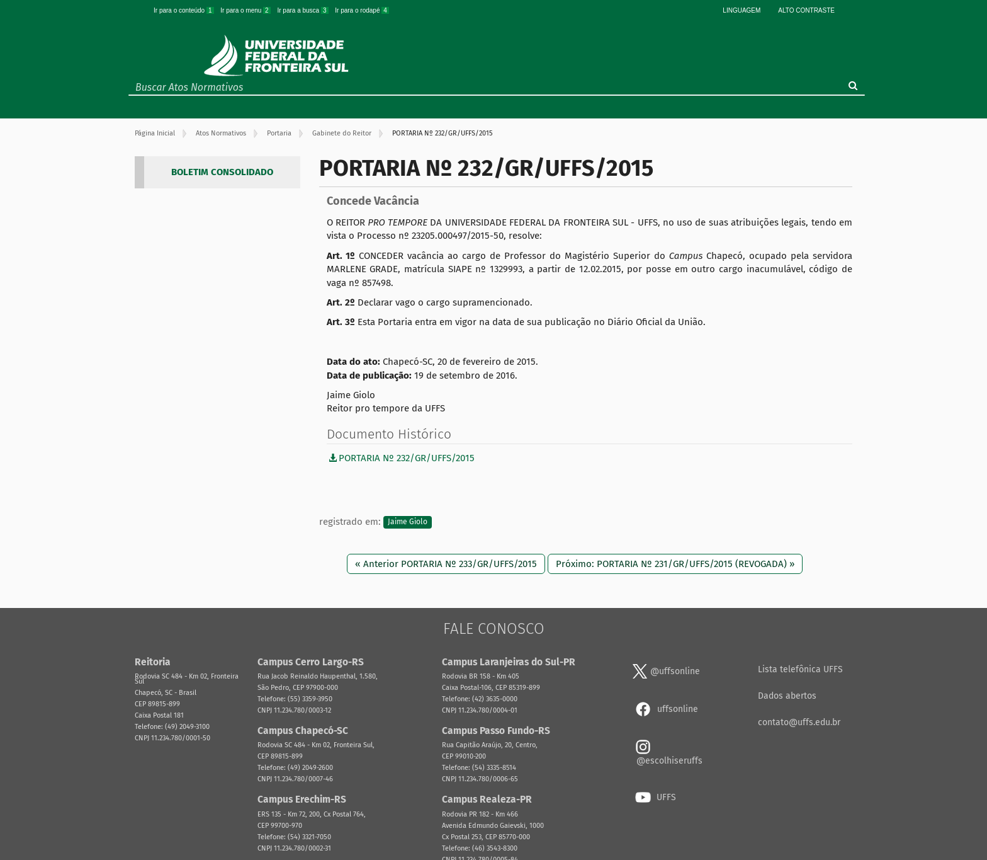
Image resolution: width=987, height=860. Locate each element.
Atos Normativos (221, 133)
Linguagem (741, 10)
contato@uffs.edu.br (799, 722)
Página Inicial (155, 133)
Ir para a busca (303, 10)
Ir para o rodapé (362, 10)
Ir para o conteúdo (184, 10)
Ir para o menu (246, 10)
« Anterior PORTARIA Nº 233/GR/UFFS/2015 (446, 564)
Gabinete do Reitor (341, 133)
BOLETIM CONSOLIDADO (222, 172)
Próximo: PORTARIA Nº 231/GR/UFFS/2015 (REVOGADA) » (675, 564)
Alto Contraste (806, 10)
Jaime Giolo (407, 522)
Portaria (279, 133)
